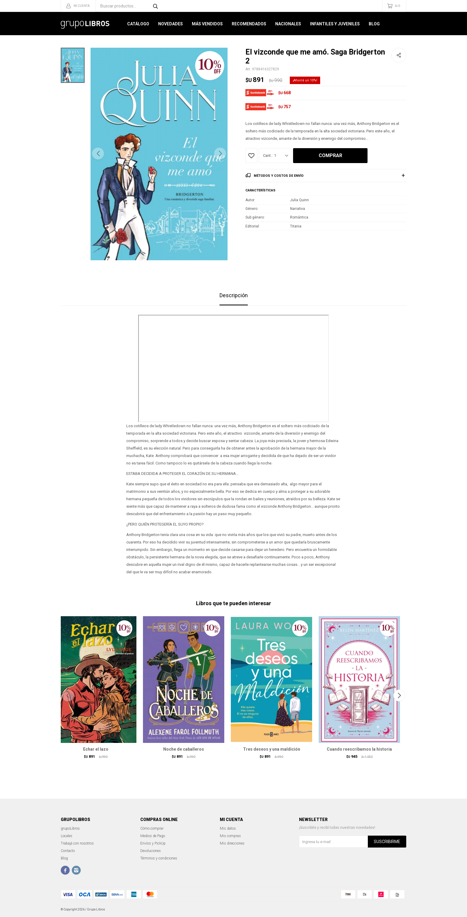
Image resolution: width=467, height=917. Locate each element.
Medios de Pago (152, 836)
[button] (220, 153)
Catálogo (138, 23)
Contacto (68, 851)
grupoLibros (70, 828)
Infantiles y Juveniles (335, 23)
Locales (66, 836)
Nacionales (288, 23)
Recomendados (249, 23)
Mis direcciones (232, 843)
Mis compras (230, 836)
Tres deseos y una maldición (271, 749)
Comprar (330, 155)
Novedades (170, 23)
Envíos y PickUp (153, 843)
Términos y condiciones (158, 858)
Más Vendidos (207, 23)
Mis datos (228, 828)
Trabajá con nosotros (77, 843)
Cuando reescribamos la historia (359, 749)
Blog (374, 23)
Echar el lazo (95, 749)
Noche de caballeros (183, 749)
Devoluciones (150, 851)
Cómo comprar (152, 828)
